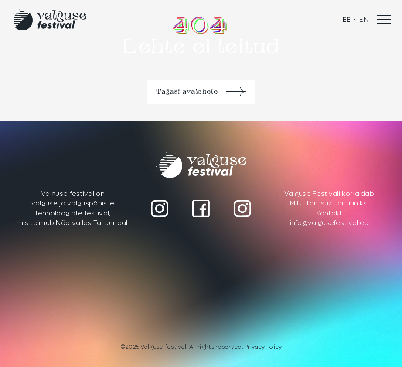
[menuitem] (347, 19)
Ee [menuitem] (347, 20)
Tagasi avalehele (187, 91)
